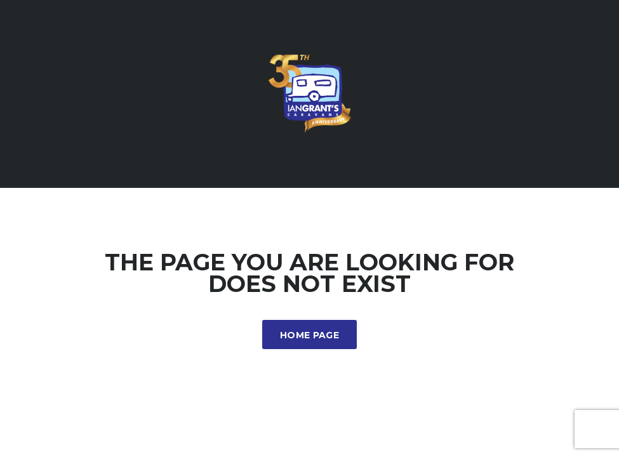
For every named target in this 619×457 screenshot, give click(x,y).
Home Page (309, 335)
